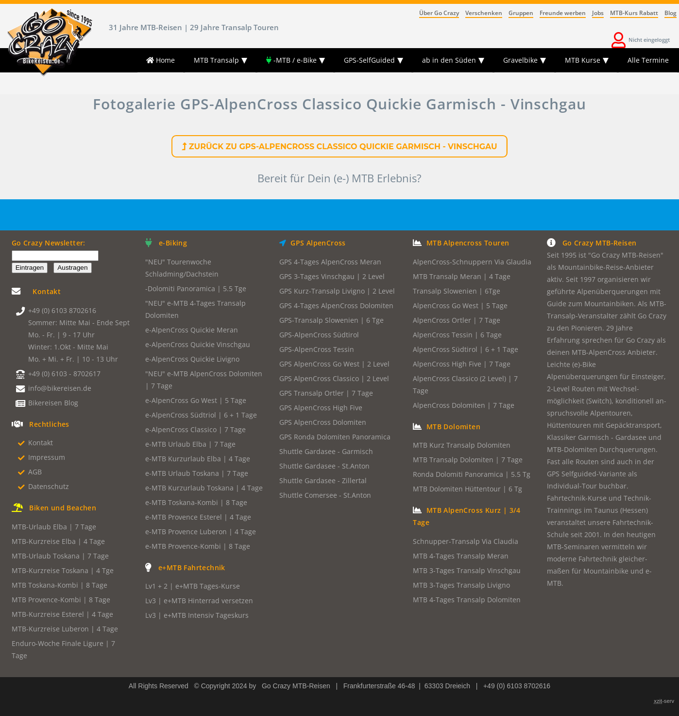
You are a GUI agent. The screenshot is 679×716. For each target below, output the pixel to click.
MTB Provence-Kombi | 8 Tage (61, 599)
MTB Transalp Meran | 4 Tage (461, 276)
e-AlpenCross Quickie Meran (191, 329)
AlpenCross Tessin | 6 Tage (457, 334)
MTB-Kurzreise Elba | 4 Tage (58, 541)
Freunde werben (563, 13)
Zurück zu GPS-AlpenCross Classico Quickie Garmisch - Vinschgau (339, 146)
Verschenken (483, 13)
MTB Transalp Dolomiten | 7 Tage (468, 459)
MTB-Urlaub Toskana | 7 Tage (60, 555)
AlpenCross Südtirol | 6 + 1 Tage (465, 349)
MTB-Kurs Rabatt (634, 13)
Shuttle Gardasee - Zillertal (323, 480)
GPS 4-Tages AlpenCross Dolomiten (336, 305)
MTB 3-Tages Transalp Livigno (461, 585)
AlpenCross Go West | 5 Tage (460, 305)
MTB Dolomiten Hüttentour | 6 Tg (467, 488)
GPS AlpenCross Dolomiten (322, 422)
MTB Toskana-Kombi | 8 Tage (59, 585)
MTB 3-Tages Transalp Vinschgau (467, 570)
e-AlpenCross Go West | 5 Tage (195, 400)
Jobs (598, 13)
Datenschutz (48, 486)
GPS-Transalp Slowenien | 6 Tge (331, 320)
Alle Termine (648, 60)
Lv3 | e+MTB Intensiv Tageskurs (197, 615)
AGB (35, 471)
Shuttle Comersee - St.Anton (325, 495)
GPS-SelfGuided (369, 60)
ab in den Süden (449, 60)
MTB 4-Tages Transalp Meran (461, 555)
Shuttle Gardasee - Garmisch (326, 451)
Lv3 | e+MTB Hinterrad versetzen (199, 600)
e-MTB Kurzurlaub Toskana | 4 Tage (204, 487)
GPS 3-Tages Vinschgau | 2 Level (332, 276)
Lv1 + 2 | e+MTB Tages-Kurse (192, 586)
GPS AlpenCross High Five (320, 407)
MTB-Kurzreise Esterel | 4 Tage (62, 614)
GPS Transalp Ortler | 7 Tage (326, 393)
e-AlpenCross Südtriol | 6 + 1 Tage (201, 414)
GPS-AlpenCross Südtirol (319, 334)
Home (160, 60)
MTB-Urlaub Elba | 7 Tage (54, 526)
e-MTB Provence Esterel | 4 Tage (198, 517)
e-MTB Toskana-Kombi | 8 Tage (196, 502)
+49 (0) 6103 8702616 (62, 310)
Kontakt (40, 442)
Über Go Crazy (439, 13)
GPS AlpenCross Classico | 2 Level (334, 378)
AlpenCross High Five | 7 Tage (461, 363)
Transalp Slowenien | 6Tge (456, 291)
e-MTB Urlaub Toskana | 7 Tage (196, 473)
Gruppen (521, 13)
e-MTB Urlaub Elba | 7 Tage (190, 444)
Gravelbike (520, 60)
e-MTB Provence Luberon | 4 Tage (200, 531)
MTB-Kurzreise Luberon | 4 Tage (65, 628)
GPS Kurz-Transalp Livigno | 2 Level (337, 291)
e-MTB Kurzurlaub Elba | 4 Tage (197, 458)
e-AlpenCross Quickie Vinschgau (197, 344)
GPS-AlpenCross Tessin (316, 349)
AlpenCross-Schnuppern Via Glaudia (472, 261)
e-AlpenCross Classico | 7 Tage (195, 429)
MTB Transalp (216, 60)
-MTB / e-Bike (291, 60)
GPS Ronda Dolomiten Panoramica (334, 436)
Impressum (46, 457)
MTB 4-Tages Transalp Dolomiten (467, 599)
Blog (670, 13)
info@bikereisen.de (59, 388)
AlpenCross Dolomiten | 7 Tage (463, 405)
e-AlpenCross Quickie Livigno (192, 359)
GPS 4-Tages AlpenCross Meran (330, 261)
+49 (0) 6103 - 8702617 (64, 373)
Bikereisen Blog (53, 402)
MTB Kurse (582, 60)
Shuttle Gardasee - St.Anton (324, 466)
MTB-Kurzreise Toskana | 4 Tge (63, 570)
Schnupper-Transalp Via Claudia (465, 541)
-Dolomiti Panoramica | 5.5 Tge (195, 288)
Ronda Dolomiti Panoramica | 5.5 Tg (471, 474)
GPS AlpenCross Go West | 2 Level (334, 363)
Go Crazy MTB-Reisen (296, 686)
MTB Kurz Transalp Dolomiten (461, 445)
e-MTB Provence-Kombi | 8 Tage (197, 546)
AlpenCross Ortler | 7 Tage (456, 320)
